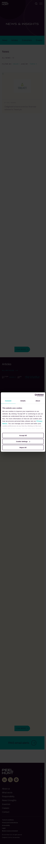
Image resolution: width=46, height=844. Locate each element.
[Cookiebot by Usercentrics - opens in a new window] (35, 395)
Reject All (23, 447)
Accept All (23, 435)
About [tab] (38, 401)
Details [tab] (23, 401)
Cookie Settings (23, 441)
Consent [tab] (8, 401)
